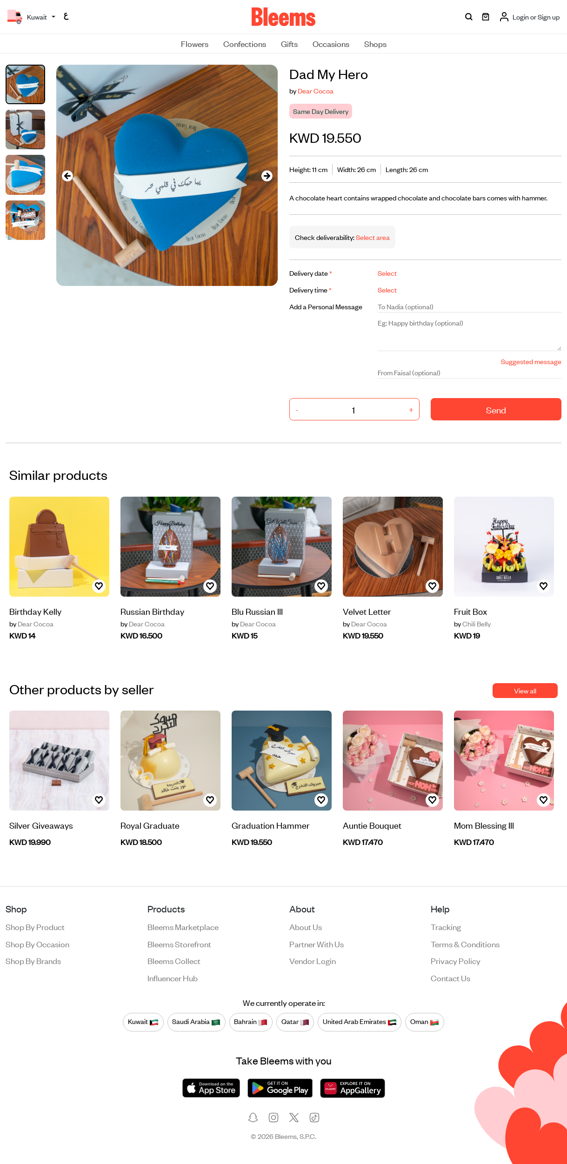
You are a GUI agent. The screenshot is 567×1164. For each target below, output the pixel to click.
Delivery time (310, 289)
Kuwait (143, 1021)
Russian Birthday (152, 611)
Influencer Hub (172, 977)
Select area (372, 237)
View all (525, 690)
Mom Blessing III (484, 825)
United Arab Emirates (360, 1021)
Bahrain (250, 1021)
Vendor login (312, 960)
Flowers (194, 43)
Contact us (450, 977)
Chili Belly (472, 623)
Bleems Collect (173, 960)
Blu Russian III (257, 611)
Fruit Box (470, 611)
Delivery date (310, 273)
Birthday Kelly (35, 611)
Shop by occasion (37, 943)
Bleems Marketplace (183, 926)
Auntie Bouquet (372, 825)
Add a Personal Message (325, 306)
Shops (375, 43)
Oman (424, 1021)
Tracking (446, 926)
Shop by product (35, 926)
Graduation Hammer (271, 825)
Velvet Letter (367, 611)
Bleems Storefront (179, 943)
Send (496, 409)
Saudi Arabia (196, 1021)
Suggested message (531, 361)
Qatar (295, 1021)
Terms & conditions (465, 943)
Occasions (331, 43)
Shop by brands (33, 960)
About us (305, 926)
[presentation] (67, 175)
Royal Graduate (150, 825)
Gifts (289, 43)
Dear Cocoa (316, 90)
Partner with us (316, 943)
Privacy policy (455, 960)
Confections (244, 43)
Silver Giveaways (41, 825)
